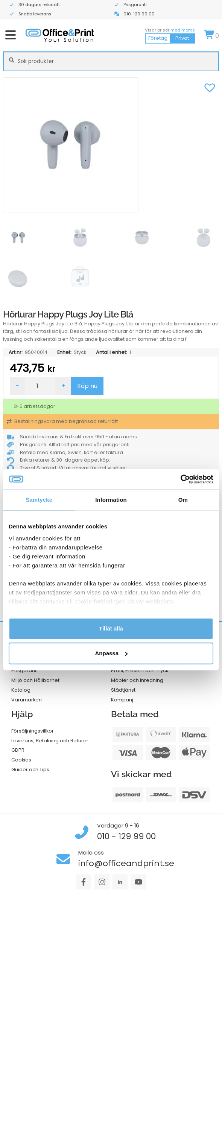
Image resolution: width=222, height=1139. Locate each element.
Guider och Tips (30, 769)
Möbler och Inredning (137, 680)
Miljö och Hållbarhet (35, 680)
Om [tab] (183, 500)
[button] (209, 86)
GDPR (17, 750)
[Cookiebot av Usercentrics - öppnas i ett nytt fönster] (180, 479)
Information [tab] (111, 500)
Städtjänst (123, 690)
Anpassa (111, 653)
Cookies (21, 760)
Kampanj (122, 700)
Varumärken (26, 700)
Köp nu (87, 386)
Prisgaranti (24, 670)
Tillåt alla (111, 628)
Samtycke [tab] (39, 500)
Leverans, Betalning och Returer (49, 740)
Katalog (20, 690)
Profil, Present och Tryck (139, 670)
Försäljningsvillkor (32, 731)
